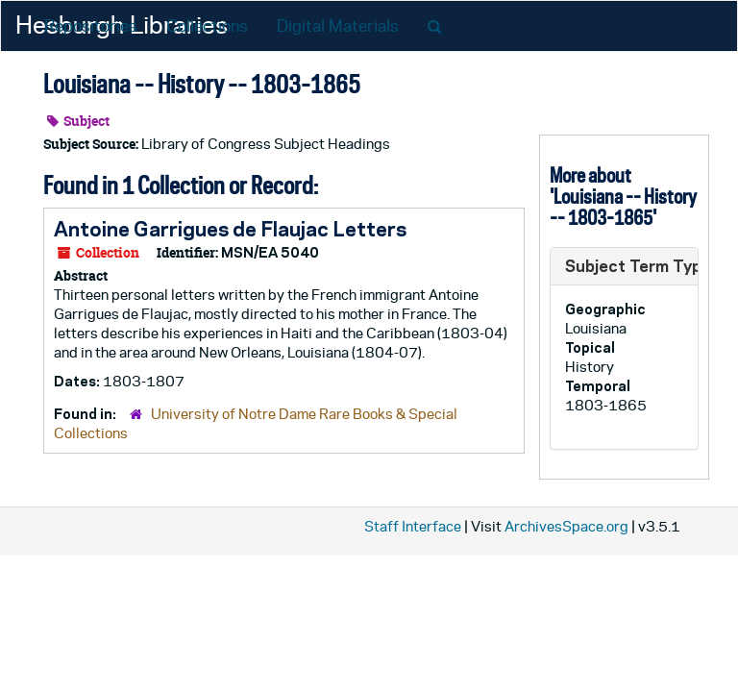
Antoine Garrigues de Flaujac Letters (230, 228)
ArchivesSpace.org (566, 526)
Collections (207, 26)
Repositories (90, 26)
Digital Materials (338, 26)
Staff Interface (412, 526)
